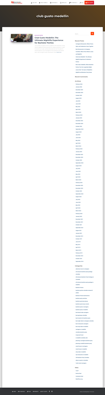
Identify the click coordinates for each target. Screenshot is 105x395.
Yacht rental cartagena (81, 363)
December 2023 (79, 154)
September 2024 (79, 129)
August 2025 (79, 98)
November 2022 (79, 188)
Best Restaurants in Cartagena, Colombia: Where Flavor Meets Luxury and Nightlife (84, 52)
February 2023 (79, 182)
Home (14, 391)
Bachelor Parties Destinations (83, 295)
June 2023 (78, 171)
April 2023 (78, 177)
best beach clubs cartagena (82, 312)
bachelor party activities (81, 298)
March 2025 (78, 112)
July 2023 (78, 168)
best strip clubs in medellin (82, 326)
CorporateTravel (79, 335)
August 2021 (79, 230)
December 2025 (79, 89)
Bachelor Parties (39, 35)
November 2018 (79, 255)
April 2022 (78, 208)
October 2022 (79, 191)
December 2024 (79, 120)
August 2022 (79, 196)
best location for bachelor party (83, 318)
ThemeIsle (91, 391)
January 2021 (79, 233)
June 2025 (78, 103)
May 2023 (78, 174)
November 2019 (79, 236)
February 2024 (79, 148)
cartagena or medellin (81, 329)
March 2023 (78, 179)
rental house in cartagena (82, 346)
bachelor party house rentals (82, 304)
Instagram (52, 391)
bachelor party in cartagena (82, 306)
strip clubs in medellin (81, 351)
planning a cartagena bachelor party (84, 340)
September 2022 (79, 193)
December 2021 (79, 219)
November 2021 (79, 222)
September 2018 (79, 261)
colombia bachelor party (81, 332)
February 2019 (79, 253)
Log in (77, 370)
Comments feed (79, 376)
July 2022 (78, 199)
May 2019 (78, 244)
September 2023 (79, 162)
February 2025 (79, 115)
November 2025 (79, 92)
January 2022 (79, 216)
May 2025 (78, 106)
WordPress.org (79, 379)
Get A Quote (89, 3)
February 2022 (79, 213)
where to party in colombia (82, 360)
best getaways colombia (81, 315)
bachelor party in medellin (82, 309)
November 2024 (79, 123)
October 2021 (79, 224)
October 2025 (79, 95)
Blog (81, 3)
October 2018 (79, 258)
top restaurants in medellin (82, 354)
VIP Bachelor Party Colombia (82, 357)
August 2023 (79, 165)
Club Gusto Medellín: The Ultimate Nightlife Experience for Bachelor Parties (49, 40)
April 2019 (78, 247)
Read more (59, 52)
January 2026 (79, 87)
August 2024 (79, 132)
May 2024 (78, 140)
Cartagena (54, 3)
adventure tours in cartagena (82, 269)
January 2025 (79, 117)
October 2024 (79, 126)
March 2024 (78, 146)
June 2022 (78, 202)
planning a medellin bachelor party (84, 343)
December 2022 (79, 185)
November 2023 (79, 157)
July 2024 (78, 134)
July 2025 (78, 101)
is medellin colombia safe (82, 337)
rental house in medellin (81, 349)
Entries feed (78, 373)
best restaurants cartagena (82, 323)
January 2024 (79, 151)
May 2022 (78, 205)
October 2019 (79, 238)
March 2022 (78, 210)
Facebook (49, 391)
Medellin (63, 3)
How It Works (43, 3)
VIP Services (73, 3)
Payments (35, 391)
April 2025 (78, 109)
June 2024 (78, 137)
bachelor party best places (82, 301)
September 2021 (79, 227)
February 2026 (79, 84)
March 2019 (78, 250)
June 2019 (78, 241)
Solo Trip (34, 3)
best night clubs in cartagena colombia (85, 320)
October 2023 (79, 160)
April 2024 (78, 143)
